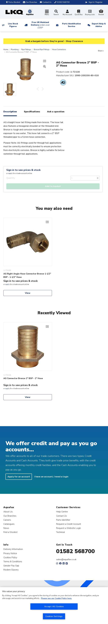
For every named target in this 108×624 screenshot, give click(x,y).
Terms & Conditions (12, 561)
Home (5, 49)
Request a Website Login (68, 528)
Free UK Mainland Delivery (40, 25)
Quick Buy (78, 13)
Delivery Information (13, 549)
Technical (60, 532)
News (6, 528)
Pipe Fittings (26, 49)
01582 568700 (75, 551)
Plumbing (15, 49)
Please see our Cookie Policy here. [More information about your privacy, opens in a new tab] (56, 598)
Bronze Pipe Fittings (42, 49)
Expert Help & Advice (99, 25)
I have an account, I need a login (51, 476)
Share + (101, 51)
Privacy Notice (10, 553)
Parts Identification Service (71, 25)
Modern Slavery (11, 569)
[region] (54, 605)
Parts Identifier (63, 519)
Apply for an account (18, 476)
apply (10, 173)
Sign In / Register (96, 2)
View (27, 293)
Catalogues (8, 523)
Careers (7, 519)
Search (56, 13)
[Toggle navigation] (46, 12)
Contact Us (61, 515)
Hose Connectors (59, 49)
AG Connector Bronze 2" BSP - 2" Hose (23, 378)
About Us (8, 511)
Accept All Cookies (54, 606)
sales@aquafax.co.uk (66, 559)
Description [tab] (10, 111)
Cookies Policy (10, 557)
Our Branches (30, 2)
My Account (67, 13)
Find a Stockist (13, 2)
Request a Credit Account (68, 523)
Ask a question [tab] (55, 111)
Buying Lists (89, 13)
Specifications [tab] (32, 111)
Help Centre (62, 511)
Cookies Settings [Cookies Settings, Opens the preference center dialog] (54, 616)
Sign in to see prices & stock (23, 170)
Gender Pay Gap (11, 565)
